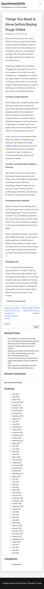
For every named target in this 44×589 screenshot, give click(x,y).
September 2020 (17, 506)
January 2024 (16, 405)
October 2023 (16, 413)
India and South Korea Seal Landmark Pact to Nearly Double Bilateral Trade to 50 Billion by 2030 (23, 360)
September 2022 (17, 441)
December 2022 (17, 432)
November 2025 (17, 402)
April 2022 (15, 454)
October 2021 (16, 471)
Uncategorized (17, 564)
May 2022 (15, 452)
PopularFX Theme (35, 583)
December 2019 (17, 531)
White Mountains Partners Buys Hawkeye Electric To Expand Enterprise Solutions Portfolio (22, 346)
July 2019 (15, 545)
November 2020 (17, 501)
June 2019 (15, 547)
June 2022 (15, 449)
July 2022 (15, 446)
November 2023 (17, 410)
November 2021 (17, 468)
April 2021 (15, 487)
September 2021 (17, 473)
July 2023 (15, 421)
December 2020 (17, 498)
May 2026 (15, 394)
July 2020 (15, 512)
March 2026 (16, 399)
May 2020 (15, 517)
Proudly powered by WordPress (14, 583)
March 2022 (16, 457)
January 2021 (16, 495)
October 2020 (16, 503)
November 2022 (17, 435)
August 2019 (16, 542)
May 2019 (15, 550)
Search (7, 324)
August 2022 (16, 443)
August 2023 (16, 419)
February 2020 (17, 525)
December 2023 (17, 408)
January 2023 (16, 430)
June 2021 (15, 482)
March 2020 (16, 523)
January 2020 (16, 528)
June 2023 (15, 424)
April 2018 (15, 553)
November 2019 (17, 534)
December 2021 (17, 465)
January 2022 (16, 463)
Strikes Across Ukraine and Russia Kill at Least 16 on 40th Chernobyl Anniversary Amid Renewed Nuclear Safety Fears (23, 353)
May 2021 (15, 484)
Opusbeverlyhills (13, 3)
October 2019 (16, 536)
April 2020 (15, 520)
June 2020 (15, 514)
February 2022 (17, 460)
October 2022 (16, 438)
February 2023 (17, 427)
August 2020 (16, 509)
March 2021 (16, 490)
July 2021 (15, 479)
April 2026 (15, 397)
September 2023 (17, 416)
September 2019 (17, 539)
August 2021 (16, 476)
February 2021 (17, 493)
